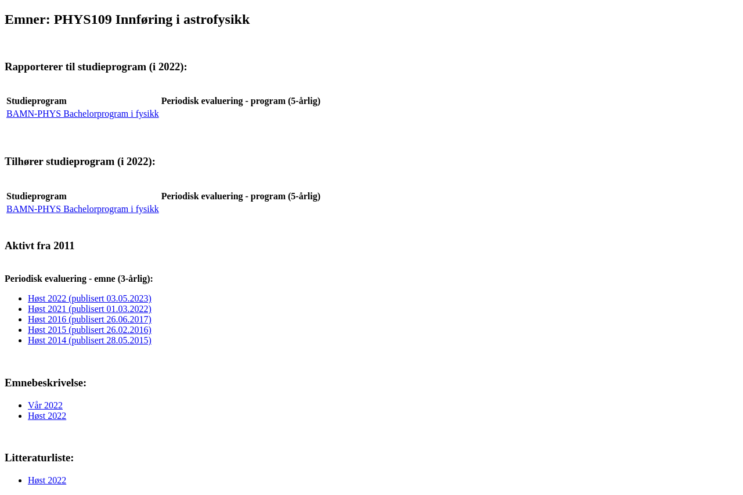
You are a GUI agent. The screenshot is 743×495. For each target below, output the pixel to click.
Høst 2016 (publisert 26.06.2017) (90, 319)
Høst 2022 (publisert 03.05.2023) (90, 298)
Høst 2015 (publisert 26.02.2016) (90, 330)
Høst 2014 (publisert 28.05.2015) (90, 340)
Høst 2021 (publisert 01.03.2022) (90, 309)
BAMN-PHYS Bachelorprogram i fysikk (82, 114)
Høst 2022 (47, 416)
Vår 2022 (45, 405)
